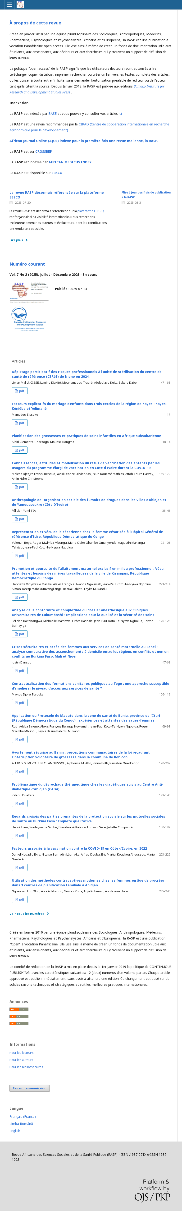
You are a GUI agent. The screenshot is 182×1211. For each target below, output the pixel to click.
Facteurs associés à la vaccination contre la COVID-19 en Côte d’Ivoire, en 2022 (79, 848)
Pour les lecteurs (21, 1052)
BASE (52, 113)
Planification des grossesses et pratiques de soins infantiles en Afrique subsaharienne (86, 435)
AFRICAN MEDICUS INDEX (70, 162)
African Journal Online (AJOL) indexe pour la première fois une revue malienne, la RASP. (83, 140)
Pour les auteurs (21, 1060)
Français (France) (22, 1116)
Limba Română (21, 1123)
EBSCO (57, 172)
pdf (21, 391)
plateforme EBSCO (90, 211)
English (14, 1130)
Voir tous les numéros (26, 914)
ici (120, 113)
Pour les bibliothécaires (26, 1067)
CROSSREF (44, 151)
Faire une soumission (29, 1088)
